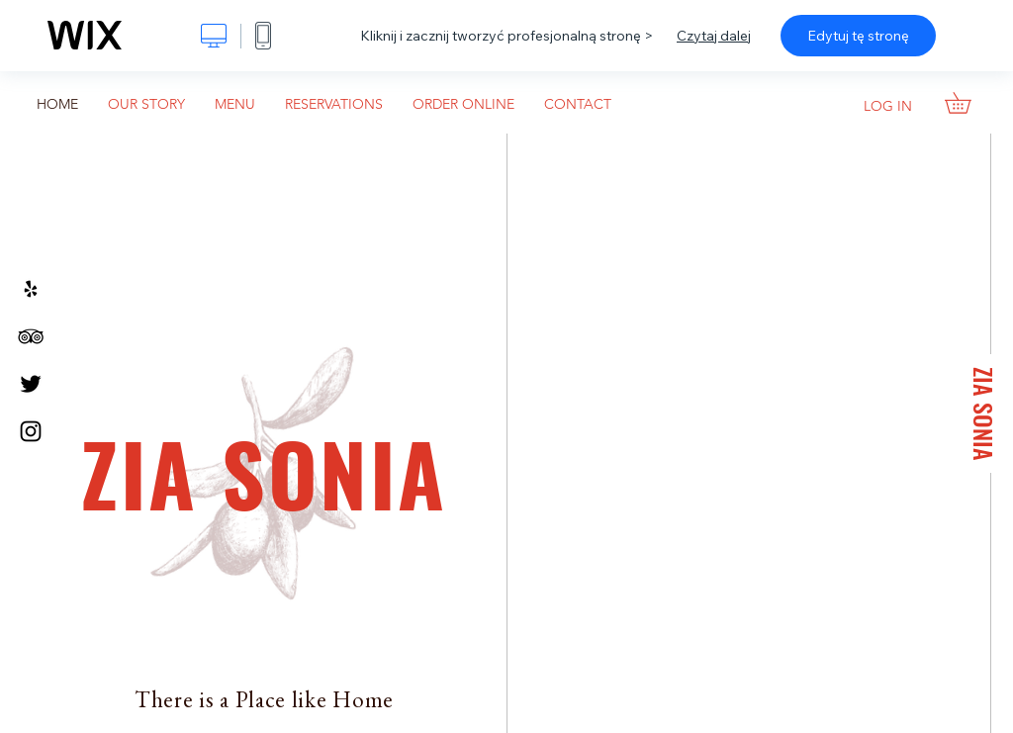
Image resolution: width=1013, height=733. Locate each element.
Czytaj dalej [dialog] (714, 36)
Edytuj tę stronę (858, 36)
